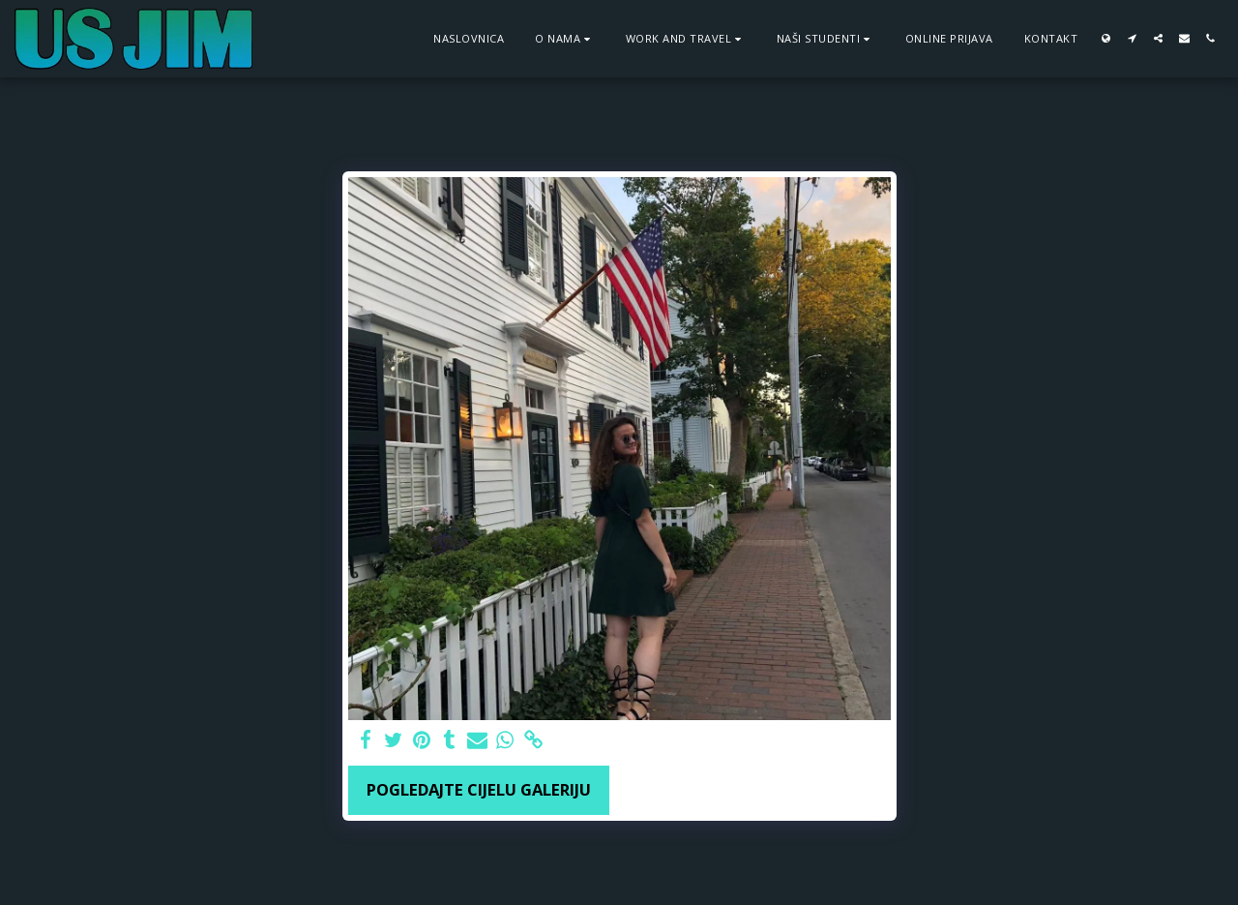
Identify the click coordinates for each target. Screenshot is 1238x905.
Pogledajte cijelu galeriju (479, 789)
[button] (564, 38)
